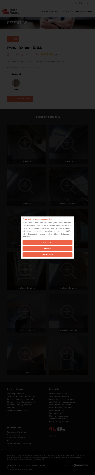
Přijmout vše (47, 242)
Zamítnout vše (47, 255)
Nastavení (47, 248)
